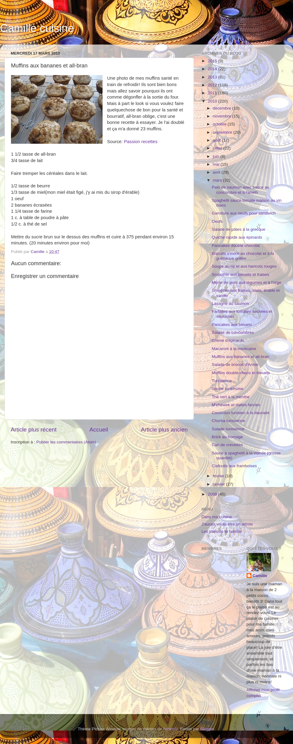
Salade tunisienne (228, 429)
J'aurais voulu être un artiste (227, 524)
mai (217, 164)
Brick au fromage (227, 437)
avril (217, 172)
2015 (213, 61)
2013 (213, 77)
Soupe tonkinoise (228, 388)
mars (218, 180)
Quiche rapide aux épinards (237, 237)
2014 (213, 69)
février (219, 476)
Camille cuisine (37, 28)
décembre (222, 108)
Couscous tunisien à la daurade (240, 412)
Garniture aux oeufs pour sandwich (244, 213)
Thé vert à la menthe (231, 397)
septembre (223, 132)
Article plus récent (33, 429)
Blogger (207, 729)
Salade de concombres (233, 332)
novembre (222, 116)
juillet (218, 148)
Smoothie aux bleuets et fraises (240, 274)
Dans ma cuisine (216, 517)
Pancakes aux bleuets (232, 324)
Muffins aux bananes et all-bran (240, 356)
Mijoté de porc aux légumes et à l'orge (246, 282)
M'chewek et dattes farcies (236, 405)
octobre (220, 124)
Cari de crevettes (227, 444)
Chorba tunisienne (228, 420)
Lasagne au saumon (230, 303)
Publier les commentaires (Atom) (66, 442)
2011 (213, 93)
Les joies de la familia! (221, 531)
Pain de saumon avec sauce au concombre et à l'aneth (240, 189)
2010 (213, 101)
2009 (213, 494)
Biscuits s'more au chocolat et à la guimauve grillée (243, 256)
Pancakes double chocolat (236, 245)
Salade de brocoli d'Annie (235, 364)
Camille (260, 575)
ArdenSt (170, 729)
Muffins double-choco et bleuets (241, 372)
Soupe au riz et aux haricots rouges (244, 266)
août (217, 140)
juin (216, 156)
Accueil (98, 429)
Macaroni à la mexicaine (234, 348)
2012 (213, 85)
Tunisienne (222, 380)
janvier (219, 484)
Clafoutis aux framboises (234, 466)
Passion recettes (140, 141)
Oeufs (217, 221)
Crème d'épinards (228, 340)
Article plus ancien (164, 429)
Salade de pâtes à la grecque (239, 229)
